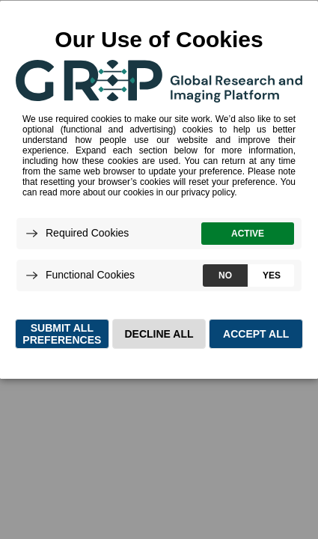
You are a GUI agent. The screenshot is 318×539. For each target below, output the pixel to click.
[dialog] (159, 189)
